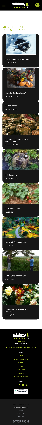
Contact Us (21, 373)
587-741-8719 (21, 343)
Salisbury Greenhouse (21, 376)
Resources (21, 362)
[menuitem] (20, 410)
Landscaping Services (21, 359)
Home (21, 355)
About (21, 366)
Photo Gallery (21, 369)
